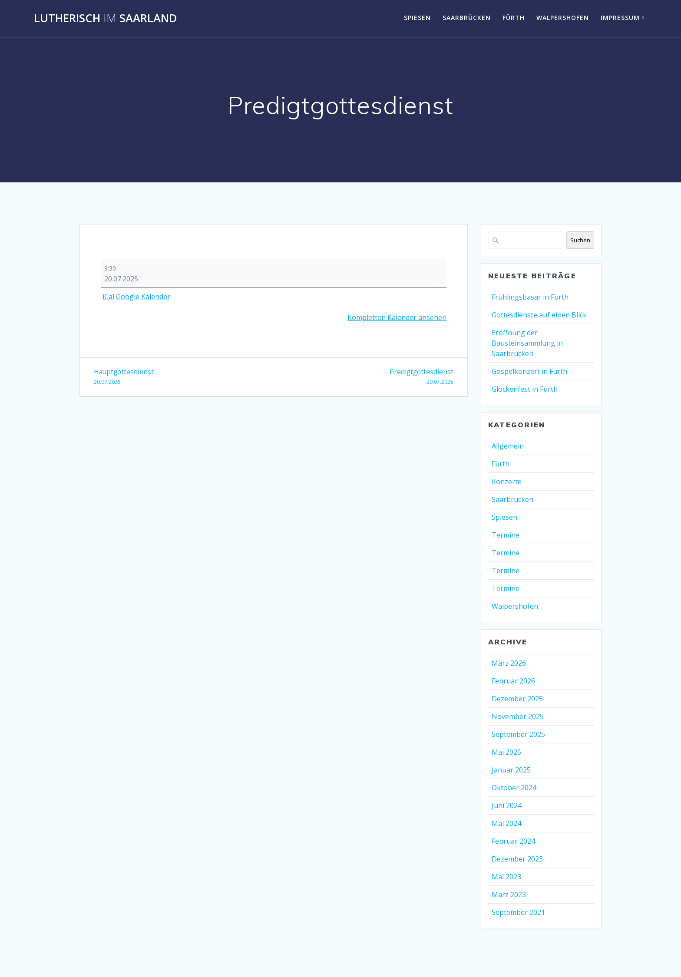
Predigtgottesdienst (366, 377)
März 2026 (509, 663)
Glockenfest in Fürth (525, 389)
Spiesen (417, 17)
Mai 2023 (506, 876)
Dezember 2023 (517, 859)
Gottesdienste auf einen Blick (539, 315)
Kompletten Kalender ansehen (396, 317)
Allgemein (508, 446)
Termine (505, 535)
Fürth (513, 17)
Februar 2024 (513, 841)
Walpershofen (562, 17)
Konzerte (507, 481)
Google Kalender (143, 296)
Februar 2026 (513, 681)
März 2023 (509, 894)
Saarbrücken (467, 17)
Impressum (620, 17)
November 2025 (518, 716)
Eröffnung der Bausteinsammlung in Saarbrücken (527, 343)
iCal (108, 296)
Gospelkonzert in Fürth (529, 371)
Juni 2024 (507, 805)
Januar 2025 (511, 770)
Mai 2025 (506, 752)
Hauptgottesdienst (180, 377)
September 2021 (518, 912)
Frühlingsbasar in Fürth (530, 297)
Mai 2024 (506, 823)
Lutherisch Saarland (105, 18)
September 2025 (518, 734)
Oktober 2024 (514, 787)
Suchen (580, 240)
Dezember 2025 (517, 698)
